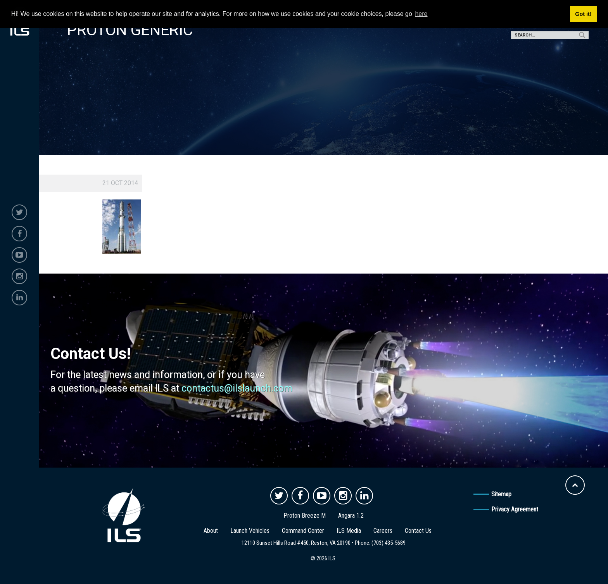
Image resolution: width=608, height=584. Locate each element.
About (211, 530)
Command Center (303, 530)
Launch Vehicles (249, 530)
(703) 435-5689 (388, 542)
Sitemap (501, 494)
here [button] (421, 13)
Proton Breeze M (304, 515)
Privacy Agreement (514, 509)
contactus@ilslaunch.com (236, 388)
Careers (382, 530)
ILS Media (349, 530)
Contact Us (418, 530)
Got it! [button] (583, 14)
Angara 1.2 (351, 515)
